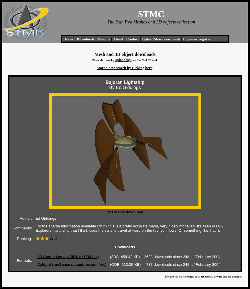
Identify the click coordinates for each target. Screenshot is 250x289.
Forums (103, 39)
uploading (123, 60)
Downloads (85, 39)
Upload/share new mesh (161, 39)
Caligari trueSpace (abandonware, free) (72, 264)
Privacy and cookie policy (228, 276)
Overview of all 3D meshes (197, 276)
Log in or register (197, 39)
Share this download (125, 212)
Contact (132, 39)
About (118, 39)
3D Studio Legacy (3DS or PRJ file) (68, 257)
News (69, 39)
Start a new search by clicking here (124, 68)
